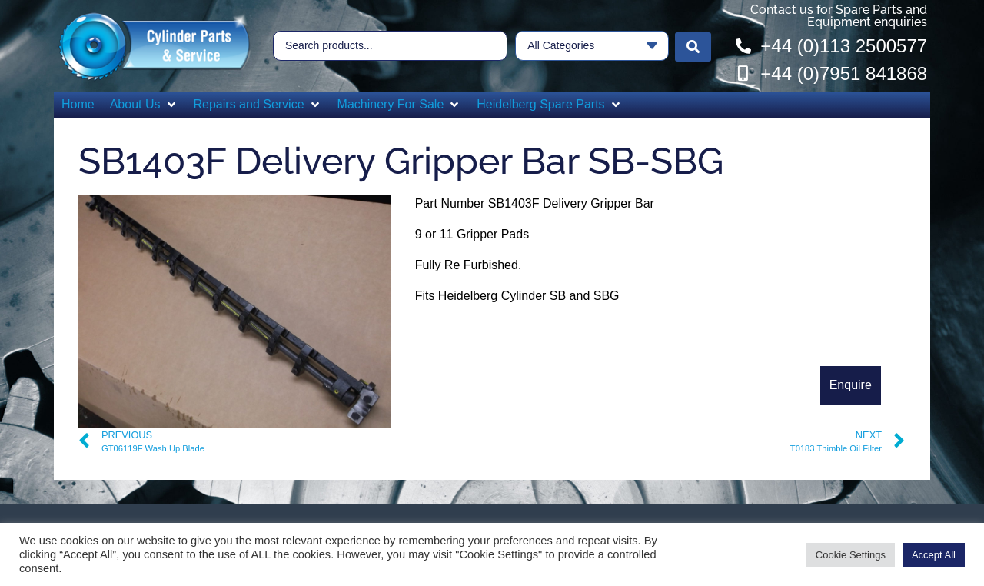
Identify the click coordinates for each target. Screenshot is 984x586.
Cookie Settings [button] (851, 555)
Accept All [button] (934, 555)
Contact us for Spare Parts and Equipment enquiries (838, 15)
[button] (144, 105)
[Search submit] (693, 46)
